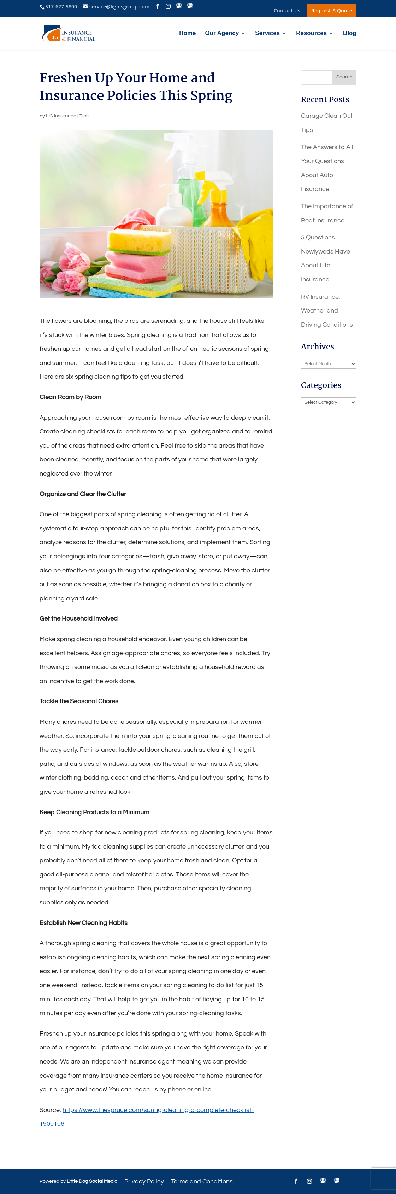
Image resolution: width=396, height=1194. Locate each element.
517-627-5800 (61, 6)
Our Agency (222, 33)
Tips (84, 115)
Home (187, 33)
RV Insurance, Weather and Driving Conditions (327, 310)
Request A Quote (331, 10)
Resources (311, 33)
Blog (349, 33)
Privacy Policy (144, 1181)
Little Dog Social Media (92, 1181)
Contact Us (287, 11)
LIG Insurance (61, 115)
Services (267, 33)
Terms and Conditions (202, 1181)
